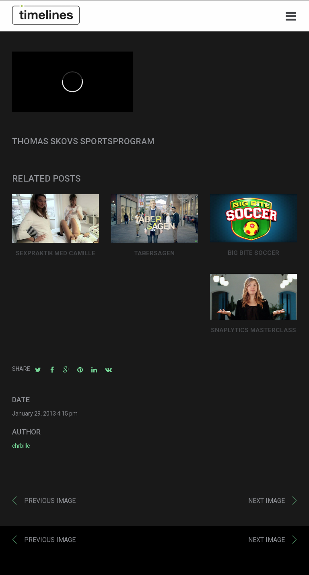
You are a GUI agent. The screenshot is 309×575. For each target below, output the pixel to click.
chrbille (21, 448)
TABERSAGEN (154, 255)
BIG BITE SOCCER (253, 255)
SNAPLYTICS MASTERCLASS (253, 332)
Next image (266, 503)
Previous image (50, 503)
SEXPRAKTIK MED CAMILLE (55, 255)
